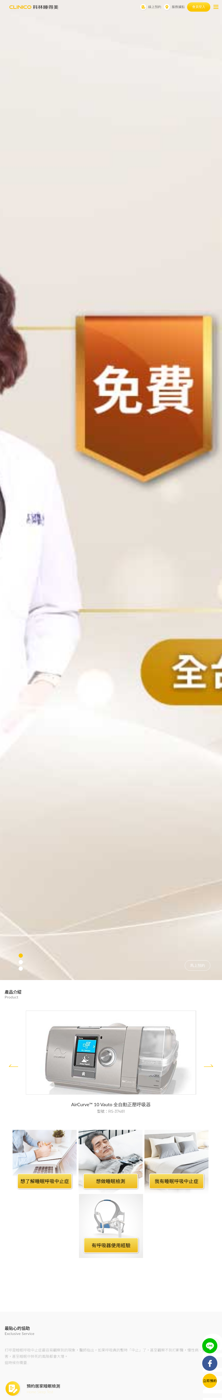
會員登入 (198, 7)
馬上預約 (197, 965)
